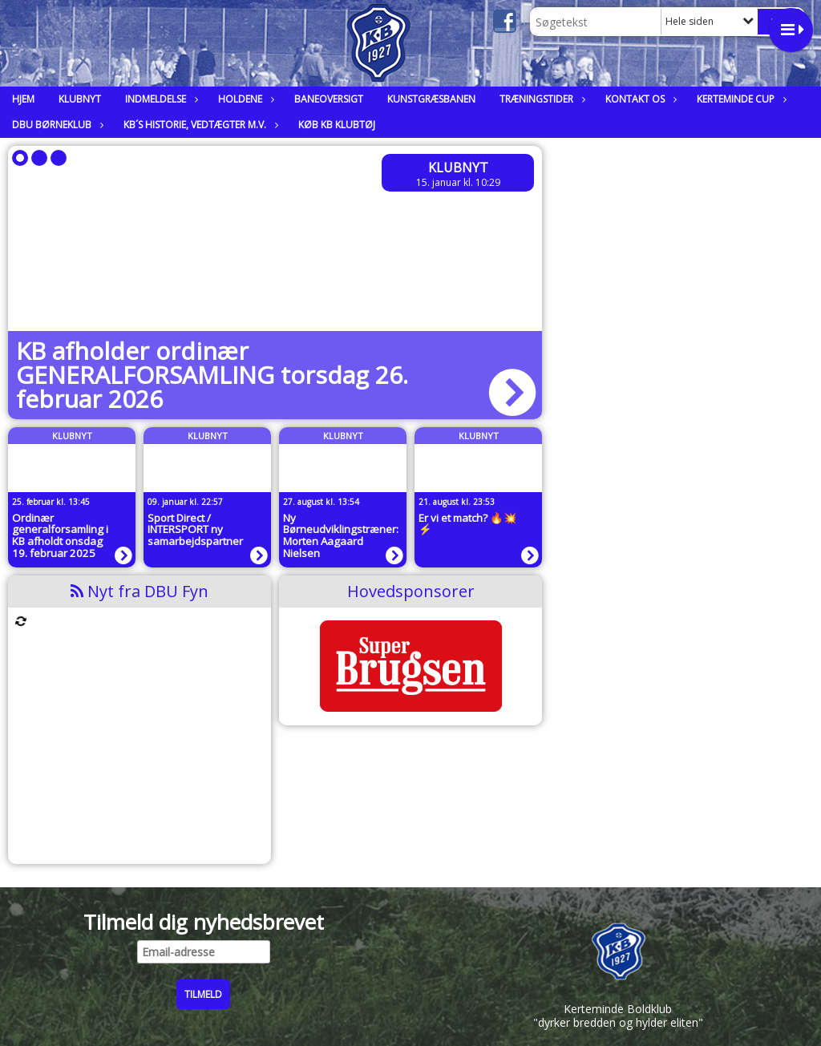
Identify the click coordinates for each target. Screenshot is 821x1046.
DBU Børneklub (55, 124)
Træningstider (540, 99)
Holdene (244, 99)
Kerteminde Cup (740, 99)
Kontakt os (639, 99)
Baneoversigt (328, 99)
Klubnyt (80, 99)
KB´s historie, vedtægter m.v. (198, 124)
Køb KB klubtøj (336, 124)
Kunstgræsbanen (431, 99)
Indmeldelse (159, 99)
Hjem (23, 99)
